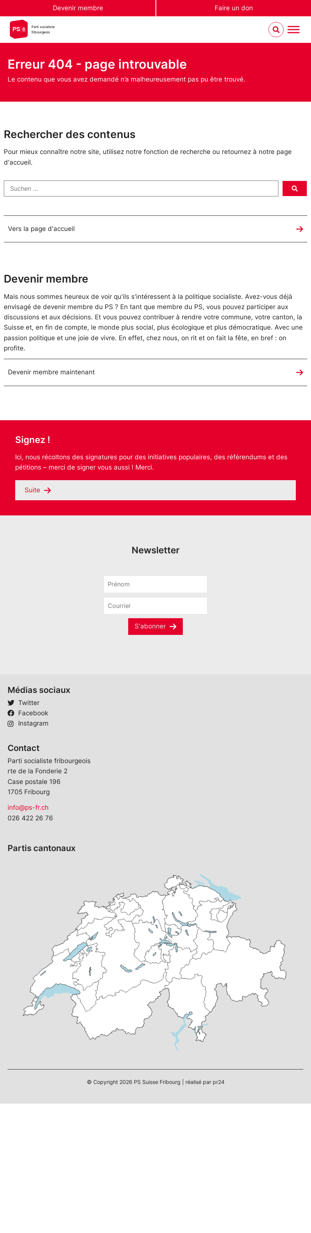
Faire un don (234, 8)
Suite (32, 490)
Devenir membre (78, 8)
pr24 (219, 1082)
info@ (16, 807)
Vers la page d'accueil (41, 228)
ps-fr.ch (37, 807)
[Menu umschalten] (293, 29)
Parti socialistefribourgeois (43, 29)
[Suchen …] (141, 188)
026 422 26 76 (30, 818)
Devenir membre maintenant (51, 372)
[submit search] (294, 188)
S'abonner (150, 626)
